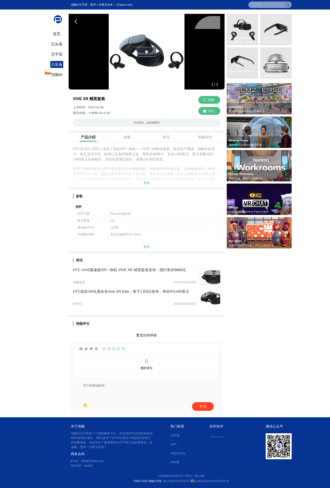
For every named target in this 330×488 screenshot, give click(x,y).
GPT (173, 444)
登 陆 (202, 406)
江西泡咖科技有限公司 (171, 475)
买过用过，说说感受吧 (147, 122)
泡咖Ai (56, 74)
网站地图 (199, 475)
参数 (127, 137)
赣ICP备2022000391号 (176, 481)
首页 (57, 34)
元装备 (57, 64)
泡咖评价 (205, 137)
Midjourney (177, 453)
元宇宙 (57, 54)
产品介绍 (88, 137)
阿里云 (189, 475)
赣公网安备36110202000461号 (211, 481)
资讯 (166, 137)
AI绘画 (174, 462)
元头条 (57, 44)
